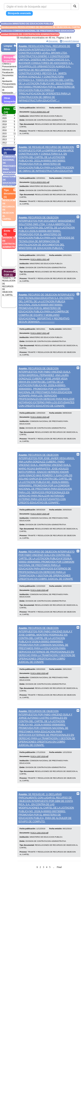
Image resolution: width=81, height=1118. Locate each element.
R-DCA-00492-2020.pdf (40, 417)
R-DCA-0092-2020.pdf (39, 673)
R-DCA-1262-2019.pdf (39, 833)
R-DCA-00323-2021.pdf (40, 182)
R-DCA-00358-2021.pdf (40, 112)
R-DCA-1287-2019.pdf (39, 756)
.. (53, 867)
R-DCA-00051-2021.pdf (40, 259)
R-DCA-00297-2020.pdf (40, 514)
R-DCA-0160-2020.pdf (39, 590)
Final (59, 867)
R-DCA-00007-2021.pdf (40, 333)
